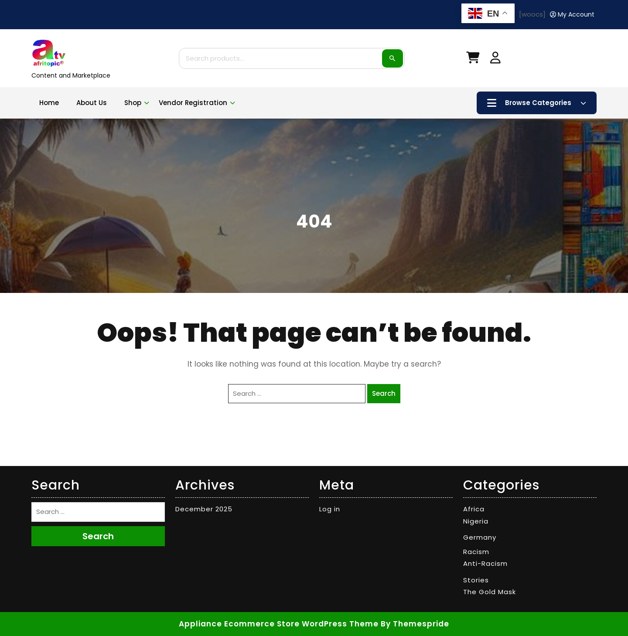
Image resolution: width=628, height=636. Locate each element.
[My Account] (572, 14)
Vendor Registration (193, 102)
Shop (132, 102)
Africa (474, 509)
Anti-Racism (485, 563)
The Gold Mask (489, 591)
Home (49, 102)
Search (392, 58)
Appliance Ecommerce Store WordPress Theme (279, 624)
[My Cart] (472, 59)
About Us (91, 102)
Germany (479, 537)
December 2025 (203, 509)
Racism (476, 551)
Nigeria (475, 521)
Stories (476, 580)
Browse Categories (536, 103)
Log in (329, 509)
